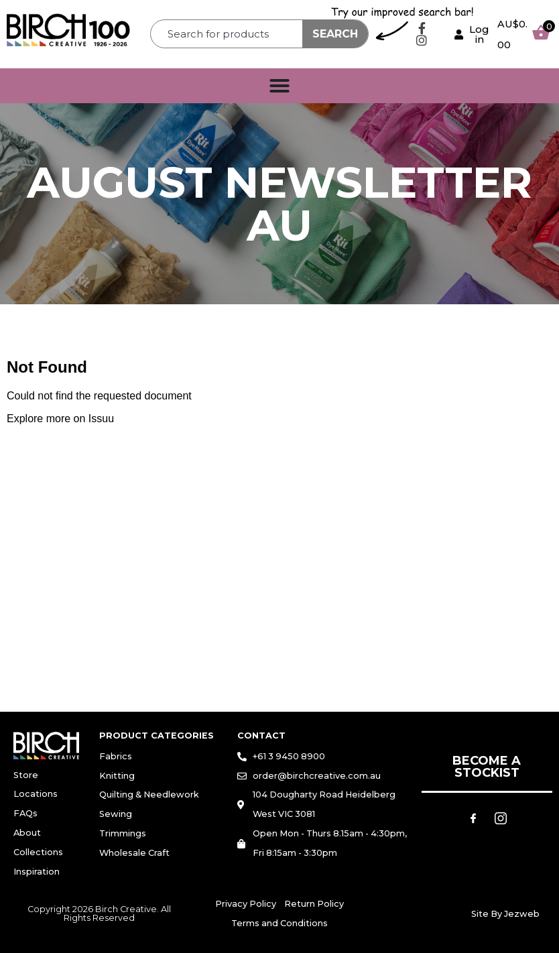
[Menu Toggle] (279, 86)
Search (335, 33)
